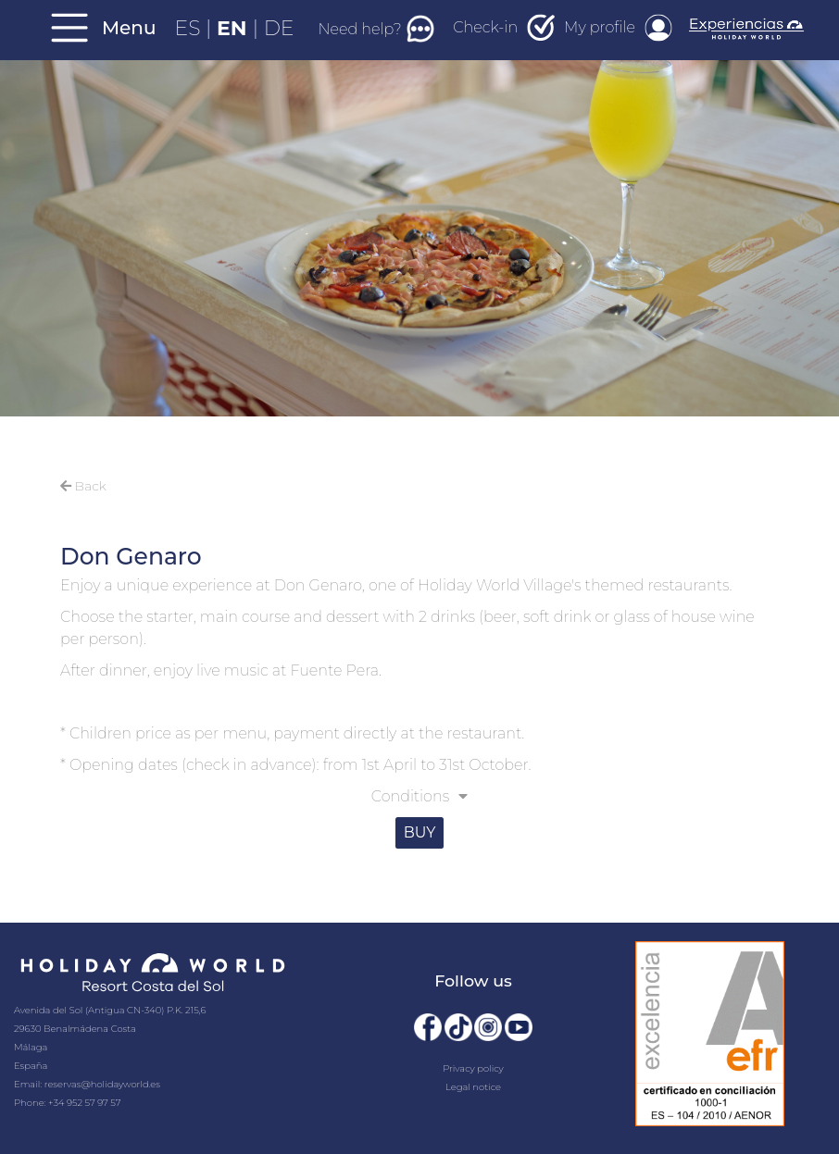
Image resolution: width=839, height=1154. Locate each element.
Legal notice (473, 1087)
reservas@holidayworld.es (102, 1084)
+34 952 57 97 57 (84, 1103)
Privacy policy (473, 1068)
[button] (419, 798)
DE (279, 28)
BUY (420, 832)
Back (83, 486)
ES (191, 28)
